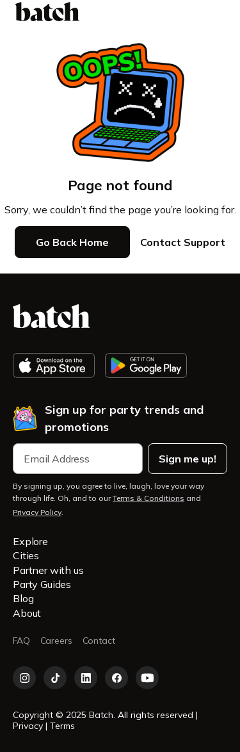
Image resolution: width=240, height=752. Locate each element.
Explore (30, 541)
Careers (56, 640)
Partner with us (48, 570)
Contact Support (182, 242)
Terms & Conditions (148, 498)
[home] (47, 11)
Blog (23, 598)
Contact (99, 640)
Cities (26, 555)
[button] (219, 11)
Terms (62, 726)
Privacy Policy (37, 512)
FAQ (21, 640)
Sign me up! (187, 458)
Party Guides (42, 584)
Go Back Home (72, 242)
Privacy (29, 726)
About (27, 613)
